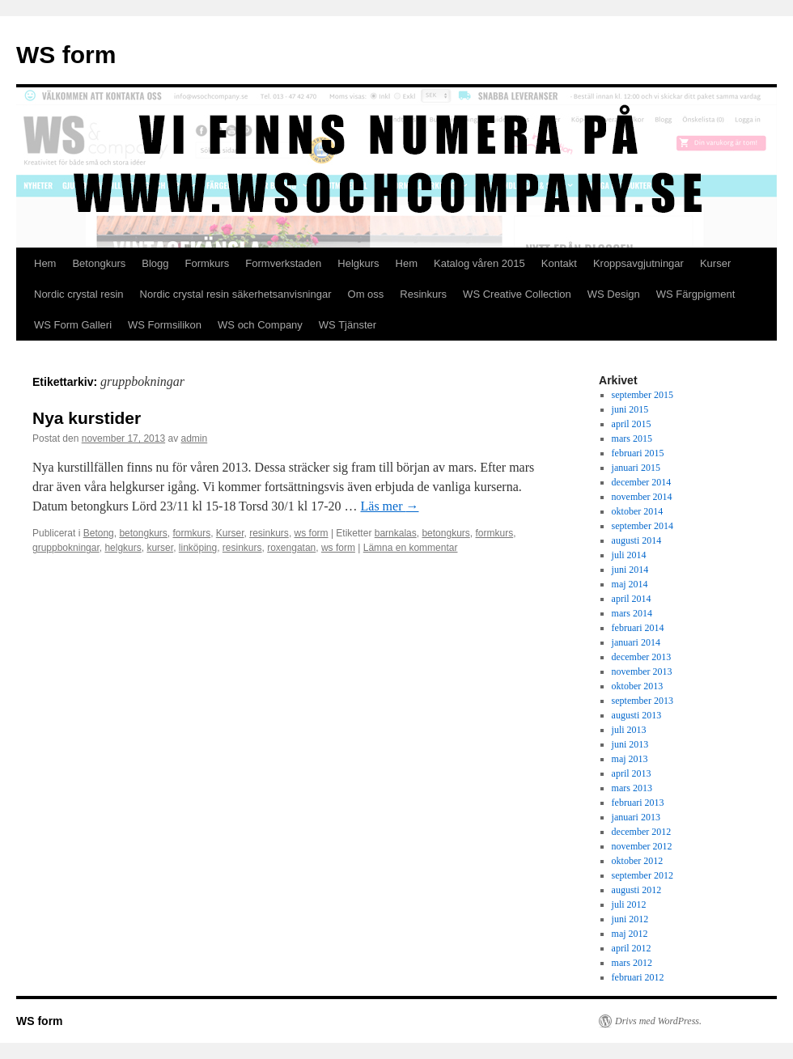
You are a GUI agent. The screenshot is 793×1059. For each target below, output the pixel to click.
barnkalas (396, 533)
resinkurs (269, 533)
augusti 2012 (637, 890)
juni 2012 (630, 919)
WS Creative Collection (517, 294)
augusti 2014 (637, 540)
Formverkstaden (283, 263)
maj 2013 (630, 759)
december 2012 (642, 831)
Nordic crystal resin (79, 294)
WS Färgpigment (696, 294)
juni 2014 (630, 569)
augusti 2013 (637, 715)
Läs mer (390, 506)
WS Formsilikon (164, 325)
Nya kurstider (86, 418)
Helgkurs (358, 263)
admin (194, 438)
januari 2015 (636, 467)
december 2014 (642, 482)
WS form (66, 54)
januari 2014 (636, 642)
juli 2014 (629, 555)
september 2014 (642, 526)
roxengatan (291, 547)
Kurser (715, 263)
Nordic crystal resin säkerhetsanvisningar (236, 294)
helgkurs (122, 547)
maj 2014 (630, 584)
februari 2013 (638, 802)
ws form (312, 533)
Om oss (366, 294)
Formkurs (206, 263)
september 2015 (642, 394)
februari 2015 (638, 453)
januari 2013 (636, 817)
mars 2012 (632, 962)
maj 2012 (630, 933)
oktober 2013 (638, 686)
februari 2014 (638, 627)
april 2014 (631, 598)
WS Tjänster (347, 325)
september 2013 (642, 700)
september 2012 (642, 875)
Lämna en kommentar (410, 547)
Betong (98, 533)
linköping (198, 547)
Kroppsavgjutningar (638, 263)
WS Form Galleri (73, 325)
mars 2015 (632, 438)
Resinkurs (423, 294)
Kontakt (559, 263)
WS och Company (260, 325)
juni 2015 (630, 409)
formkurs (191, 533)
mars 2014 (632, 613)
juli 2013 (629, 729)
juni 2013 (630, 744)
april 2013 (631, 773)
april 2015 (631, 424)
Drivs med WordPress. (658, 1021)
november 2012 (642, 846)
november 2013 (642, 671)
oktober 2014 (638, 511)
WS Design (613, 294)
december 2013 (642, 657)
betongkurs (143, 533)
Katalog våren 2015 (479, 263)
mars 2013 (632, 788)
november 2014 (642, 496)
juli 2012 (629, 904)
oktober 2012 (638, 860)
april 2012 (631, 948)
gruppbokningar (66, 547)
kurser (159, 547)
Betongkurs (98, 263)
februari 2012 (638, 977)
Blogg (155, 263)
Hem (45, 263)
